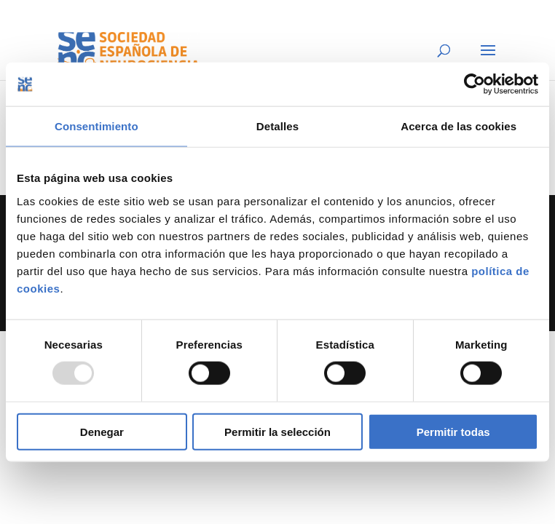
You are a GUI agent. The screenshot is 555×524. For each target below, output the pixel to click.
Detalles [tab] (277, 126)
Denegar (102, 431)
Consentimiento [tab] (96, 126)
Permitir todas (453, 431)
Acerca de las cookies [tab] (458, 126)
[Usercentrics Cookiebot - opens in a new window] (474, 84)
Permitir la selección (277, 431)
